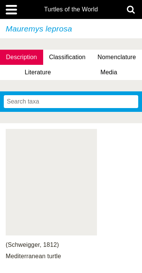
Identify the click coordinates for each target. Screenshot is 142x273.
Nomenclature (117, 57)
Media (108, 72)
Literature (38, 72)
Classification (67, 57)
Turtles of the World (71, 9)
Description (21, 57)
